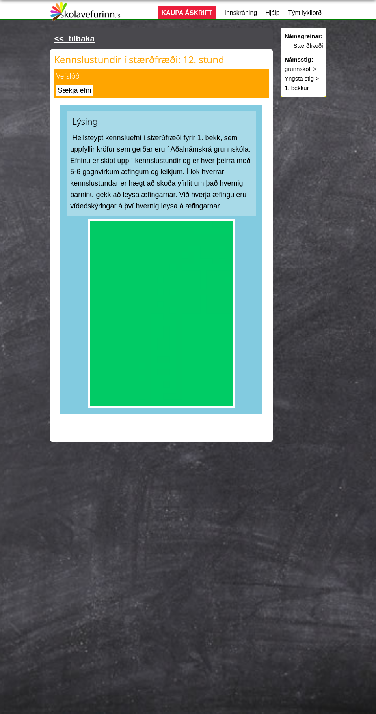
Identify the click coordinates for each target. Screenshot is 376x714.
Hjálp (272, 12)
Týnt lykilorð (305, 12)
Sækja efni (74, 90)
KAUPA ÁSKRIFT (187, 12)
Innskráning (240, 12)
